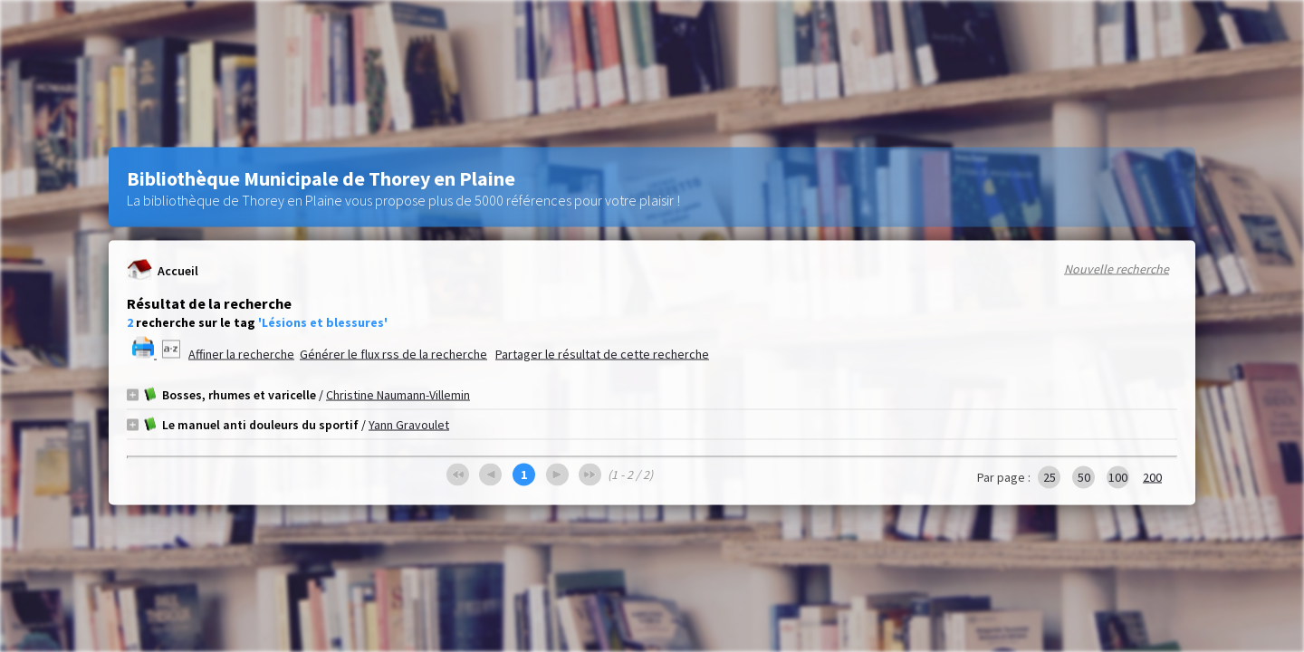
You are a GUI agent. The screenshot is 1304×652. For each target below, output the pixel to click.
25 (1049, 477)
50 (1084, 477)
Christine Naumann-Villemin (398, 395)
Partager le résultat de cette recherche (602, 354)
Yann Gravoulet (409, 425)
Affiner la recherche (241, 354)
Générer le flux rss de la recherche (393, 354)
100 (1117, 477)
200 (1152, 477)
